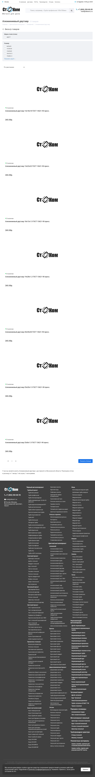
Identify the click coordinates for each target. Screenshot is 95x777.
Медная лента (76, 502)
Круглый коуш (54, 489)
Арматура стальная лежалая (80, 721)
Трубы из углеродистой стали (37, 527)
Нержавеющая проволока (79, 643)
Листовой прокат (32, 605)
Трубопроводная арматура (80, 732)
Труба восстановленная (35, 548)
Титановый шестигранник (80, 615)
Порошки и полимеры (78, 709)
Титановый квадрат (78, 604)
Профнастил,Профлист (35, 615)
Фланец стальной (77, 737)
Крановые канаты (55, 487)
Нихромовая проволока (79, 546)
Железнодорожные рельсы (58, 517)
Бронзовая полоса (55, 639)
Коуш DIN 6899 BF (33, 747)
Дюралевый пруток (56, 690)
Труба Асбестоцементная (35, 509)
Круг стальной (32, 566)
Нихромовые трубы (78, 549)
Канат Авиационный (34, 710)
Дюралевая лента (55, 672)
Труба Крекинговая (33, 540)
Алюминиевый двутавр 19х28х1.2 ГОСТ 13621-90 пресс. (27, 277)
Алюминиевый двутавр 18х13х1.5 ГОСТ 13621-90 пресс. (27, 221)
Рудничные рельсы (56, 532)
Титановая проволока (78, 594)
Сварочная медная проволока (81, 533)
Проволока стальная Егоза (36, 684)
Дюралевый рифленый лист (58, 693)
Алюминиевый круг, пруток (58, 573)
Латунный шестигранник (57, 743)
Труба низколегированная (36, 525)
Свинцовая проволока (78, 569)
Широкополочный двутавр (36, 602)
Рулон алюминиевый (56, 602)
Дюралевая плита (55, 675)
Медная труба (76, 510)
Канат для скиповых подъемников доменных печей (37, 728)
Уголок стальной (33, 597)
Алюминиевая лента (56, 549)
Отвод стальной (76, 735)
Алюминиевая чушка (56, 566)
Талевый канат (54, 506)
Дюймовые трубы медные (80, 492)
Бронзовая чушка (55, 649)
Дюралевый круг (55, 685)
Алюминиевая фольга (56, 563)
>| (15, 461)
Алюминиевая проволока (57, 558)
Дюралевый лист (55, 687)
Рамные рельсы (55, 530)
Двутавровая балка (33, 589)
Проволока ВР (32, 654)
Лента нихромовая (77, 541)
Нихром (73, 538)
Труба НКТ (31, 517)
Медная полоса (76, 505)
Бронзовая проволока (56, 641)
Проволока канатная (34, 665)
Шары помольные (33, 581)
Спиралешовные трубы (35, 538)
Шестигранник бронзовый (58, 664)
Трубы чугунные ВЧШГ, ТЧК (80, 703)
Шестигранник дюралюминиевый (56, 703)
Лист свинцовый (77, 564)
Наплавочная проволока (35, 649)
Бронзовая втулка (55, 631)
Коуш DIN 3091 (32, 742)
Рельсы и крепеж (55, 514)
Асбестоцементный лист (35, 639)
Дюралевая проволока (57, 680)
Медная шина (76, 515)
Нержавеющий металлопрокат (76, 622)
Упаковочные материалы (80, 741)
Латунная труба (54, 728)
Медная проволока (77, 507)
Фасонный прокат (33, 587)
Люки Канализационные (79, 700)
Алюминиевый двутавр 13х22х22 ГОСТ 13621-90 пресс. (27, 166)
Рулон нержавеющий (78, 682)
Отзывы (51, 2)
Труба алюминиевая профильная (56, 618)
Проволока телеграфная (35, 686)
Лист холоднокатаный (34, 610)
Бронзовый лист (55, 659)
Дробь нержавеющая (78, 625)
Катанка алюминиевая (57, 600)
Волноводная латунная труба (58, 710)
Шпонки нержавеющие (78, 689)
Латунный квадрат (55, 735)
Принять (85, 769)
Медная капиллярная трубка (80, 500)
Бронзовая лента (55, 633)
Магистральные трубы (34, 532)
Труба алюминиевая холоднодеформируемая (57, 622)
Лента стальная (33, 569)
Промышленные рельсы (57, 527)
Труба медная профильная (80, 536)
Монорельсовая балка (34, 594)
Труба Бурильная (33, 530)
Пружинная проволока (34, 696)
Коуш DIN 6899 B (33, 744)
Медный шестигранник (79, 528)
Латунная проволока (56, 723)
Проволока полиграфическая (36, 677)
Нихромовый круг (77, 551)
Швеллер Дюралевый (56, 700)
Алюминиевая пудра (78, 712)
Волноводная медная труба (80, 489)
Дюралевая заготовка (56, 669)
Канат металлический (34, 708)
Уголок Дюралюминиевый (58, 698)
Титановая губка (77, 586)
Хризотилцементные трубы (36, 512)
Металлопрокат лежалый (80, 718)
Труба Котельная (33, 520)
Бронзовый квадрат (56, 654)
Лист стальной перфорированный (33, 623)
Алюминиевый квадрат (57, 571)
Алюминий (52, 546)
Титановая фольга (77, 599)
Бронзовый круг (55, 656)
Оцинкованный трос (56, 499)
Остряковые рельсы (56, 524)
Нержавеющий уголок (78, 669)
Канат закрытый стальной (36, 734)
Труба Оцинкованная (34, 515)
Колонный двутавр (33, 592)
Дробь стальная (33, 561)
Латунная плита (55, 720)
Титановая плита (77, 589)
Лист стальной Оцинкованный (37, 620)
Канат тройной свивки (34, 737)
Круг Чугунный (76, 698)
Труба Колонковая (33, 543)
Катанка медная (77, 495)
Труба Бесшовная (33, 492)
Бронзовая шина (55, 651)
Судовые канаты (55, 504)
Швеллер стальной (33, 600)
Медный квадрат (77, 518)
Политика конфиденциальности (39, 769)
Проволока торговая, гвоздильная (34, 690)
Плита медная (76, 530)
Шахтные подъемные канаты (58, 511)
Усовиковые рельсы (56, 540)
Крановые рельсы (55, 522)
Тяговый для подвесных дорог (59, 509)
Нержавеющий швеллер (79, 672)
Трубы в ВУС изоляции (34, 553)
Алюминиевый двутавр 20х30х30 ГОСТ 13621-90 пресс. (27, 332)
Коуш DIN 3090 (32, 739)
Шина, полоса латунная (57, 746)
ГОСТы (36, 2)
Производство (43, 2)
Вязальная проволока (34, 644)
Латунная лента (55, 717)
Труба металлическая (34, 507)
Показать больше (85, 461)
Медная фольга (76, 513)
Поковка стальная (33, 571)
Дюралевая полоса (56, 677)
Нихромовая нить (77, 543)
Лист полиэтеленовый (78, 714)
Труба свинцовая (77, 572)
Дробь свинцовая (77, 559)
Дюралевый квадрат (56, 682)
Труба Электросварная (34, 497)
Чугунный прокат (77, 692)
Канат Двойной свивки (35, 715)
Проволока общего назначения (37, 672)
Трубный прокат (32, 490)
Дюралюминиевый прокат (57, 667)
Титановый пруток (77, 612)
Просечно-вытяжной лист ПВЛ (37, 618)
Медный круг (76, 520)
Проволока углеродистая (35, 693)
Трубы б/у (31, 550)
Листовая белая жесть (34, 629)
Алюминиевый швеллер (57, 590)
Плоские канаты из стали (57, 501)
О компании (22, 2)
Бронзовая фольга (55, 646)
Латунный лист (54, 740)
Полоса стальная (33, 574)
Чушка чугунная (76, 706)
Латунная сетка (54, 725)
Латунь (51, 707)
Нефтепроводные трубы (35, 535)
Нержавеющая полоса (78, 641)
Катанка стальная (33, 647)
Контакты (57, 2)
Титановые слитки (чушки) (80, 602)
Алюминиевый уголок (56, 588)
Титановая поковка (78, 591)
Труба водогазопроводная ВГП (37, 504)
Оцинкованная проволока (35, 652)
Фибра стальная (33, 579)
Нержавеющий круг (77, 658)
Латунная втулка (55, 715)
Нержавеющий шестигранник (81, 675)
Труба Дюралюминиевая (57, 695)
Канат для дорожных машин (36, 725)
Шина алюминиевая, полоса (58, 626)
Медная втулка (76, 497)
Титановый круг (77, 607)
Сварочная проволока (34, 701)
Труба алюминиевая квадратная (56, 614)
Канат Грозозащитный (34, 713)
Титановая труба (77, 597)
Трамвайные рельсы (56, 535)
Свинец (73, 554)
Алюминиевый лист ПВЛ (57, 578)
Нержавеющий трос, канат (80, 667)
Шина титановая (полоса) (79, 617)
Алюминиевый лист (56, 576)
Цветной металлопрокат (57, 543)
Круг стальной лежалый (79, 723)
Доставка (30, 2)
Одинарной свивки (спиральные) (55, 495)
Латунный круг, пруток (56, 738)
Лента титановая (77, 580)
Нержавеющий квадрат (79, 656)
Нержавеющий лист (77, 661)
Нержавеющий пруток (78, 664)
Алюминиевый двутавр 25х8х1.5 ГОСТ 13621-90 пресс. (27, 442)
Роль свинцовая (77, 567)
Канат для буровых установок (36, 718)
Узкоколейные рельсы (57, 537)
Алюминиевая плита (56, 551)
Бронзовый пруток (55, 662)
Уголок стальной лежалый (79, 726)
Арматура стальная (34, 558)
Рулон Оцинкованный (34, 636)
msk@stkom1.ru (87, 11)
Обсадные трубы (33, 522)
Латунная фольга (55, 730)
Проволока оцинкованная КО (36, 675)
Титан (73, 575)
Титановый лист (77, 610)
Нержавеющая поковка (79, 638)
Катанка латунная (55, 712)
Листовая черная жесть (35, 627)
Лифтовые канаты (55, 492)
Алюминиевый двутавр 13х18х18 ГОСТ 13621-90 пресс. (27, 111)
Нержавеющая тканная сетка (81, 650)
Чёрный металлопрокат (35, 487)
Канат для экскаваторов (35, 732)
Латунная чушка (55, 733)
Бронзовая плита (55, 636)
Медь (73, 487)
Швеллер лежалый (77, 729)
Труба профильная (33, 495)
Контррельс (53, 519)
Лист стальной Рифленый (36, 612)
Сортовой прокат (32, 556)
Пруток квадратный (34, 576)
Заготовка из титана (78, 577)
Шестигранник (32, 584)
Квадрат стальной (33, 563)
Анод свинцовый (77, 556)
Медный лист (76, 523)
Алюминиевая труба (56, 560)
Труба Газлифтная (33, 545)
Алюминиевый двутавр (57, 568)
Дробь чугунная (76, 695)
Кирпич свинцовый (78, 562)
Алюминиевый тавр (56, 585)
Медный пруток (77, 525)
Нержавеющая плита (78, 635)
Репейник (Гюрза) (33, 698)
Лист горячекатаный (34, 607)
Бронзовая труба (55, 644)
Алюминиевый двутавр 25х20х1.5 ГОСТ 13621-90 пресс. (27, 387)
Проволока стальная (34, 642)
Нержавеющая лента (78, 632)
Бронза (51, 628)
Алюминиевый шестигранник (59, 593)
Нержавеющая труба (78, 653)
